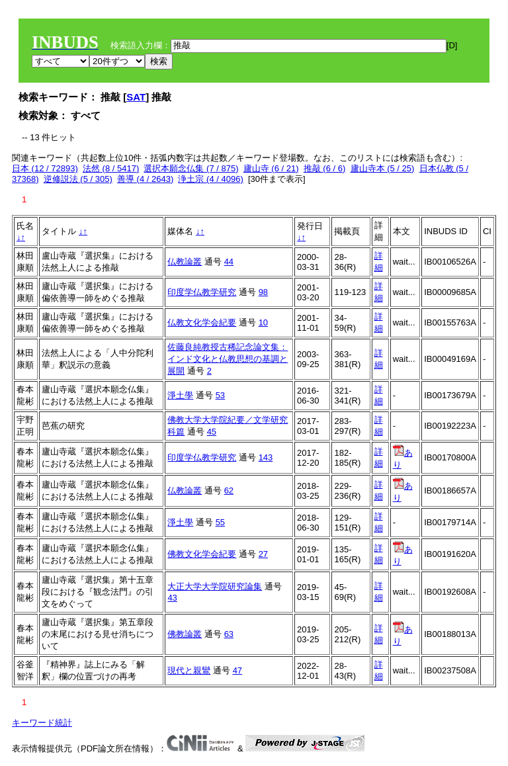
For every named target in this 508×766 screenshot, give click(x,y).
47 (237, 670)
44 (228, 262)
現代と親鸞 (188, 670)
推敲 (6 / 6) (325, 168)
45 (211, 432)
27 (263, 554)
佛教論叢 (184, 634)
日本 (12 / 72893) (45, 168)
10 (263, 322)
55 (220, 522)
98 (263, 292)
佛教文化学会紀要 (201, 554)
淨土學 (180, 395)
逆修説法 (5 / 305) (78, 179)
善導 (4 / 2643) (145, 179)
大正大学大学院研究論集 (214, 586)
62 (228, 490)
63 (228, 634)
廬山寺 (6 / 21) (271, 168)
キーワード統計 (42, 723)
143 (266, 457)
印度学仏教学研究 (201, 292)
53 (220, 395)
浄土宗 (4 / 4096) (210, 179)
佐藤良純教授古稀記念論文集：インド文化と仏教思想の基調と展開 (227, 359)
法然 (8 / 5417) (111, 168)
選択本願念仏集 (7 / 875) (191, 168)
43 (172, 598)
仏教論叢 (184, 262)
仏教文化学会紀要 (201, 322)
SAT (136, 97)
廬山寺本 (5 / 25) (383, 168)
